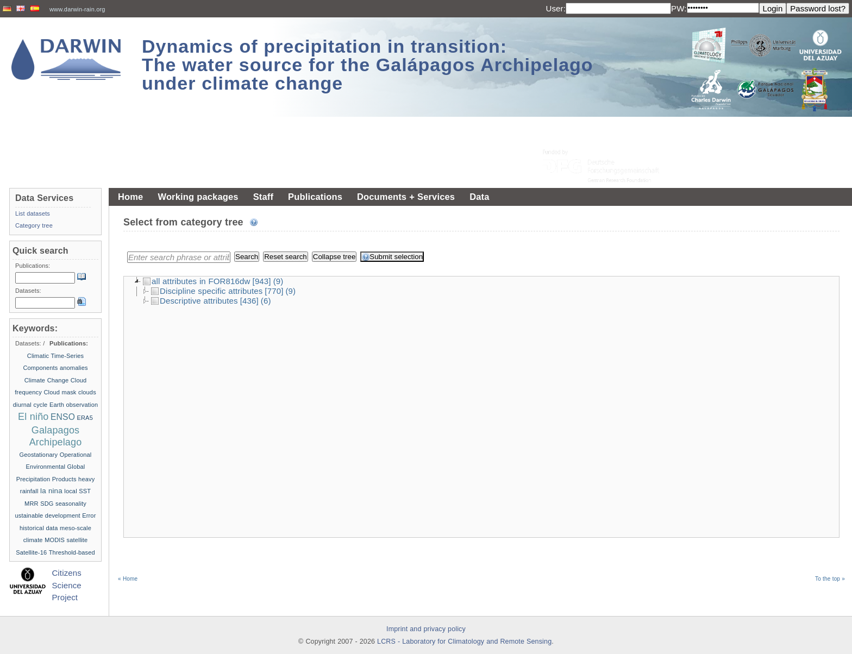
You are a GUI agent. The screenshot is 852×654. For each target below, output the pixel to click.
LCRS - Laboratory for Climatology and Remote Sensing (464, 641)
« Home (127, 517)
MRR (31, 503)
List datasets (32, 213)
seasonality (70, 503)
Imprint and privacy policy (426, 629)
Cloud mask (59, 392)
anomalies (74, 367)
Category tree (34, 225)
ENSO (63, 417)
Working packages (198, 197)
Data (479, 197)
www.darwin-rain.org (77, 9)
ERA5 (85, 417)
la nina (51, 491)
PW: (679, 8)
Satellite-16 (31, 552)
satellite (77, 540)
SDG (46, 503)
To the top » (830, 517)
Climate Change (46, 380)
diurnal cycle (30, 404)
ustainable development (47, 515)
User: (556, 8)
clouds (87, 392)
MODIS (55, 540)
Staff (263, 197)
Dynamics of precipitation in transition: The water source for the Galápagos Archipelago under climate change (367, 64)
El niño (33, 416)
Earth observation (73, 404)
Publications (315, 197)
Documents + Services (406, 197)
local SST (77, 491)
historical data (39, 528)
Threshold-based (72, 552)
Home (130, 197)
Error (89, 515)
